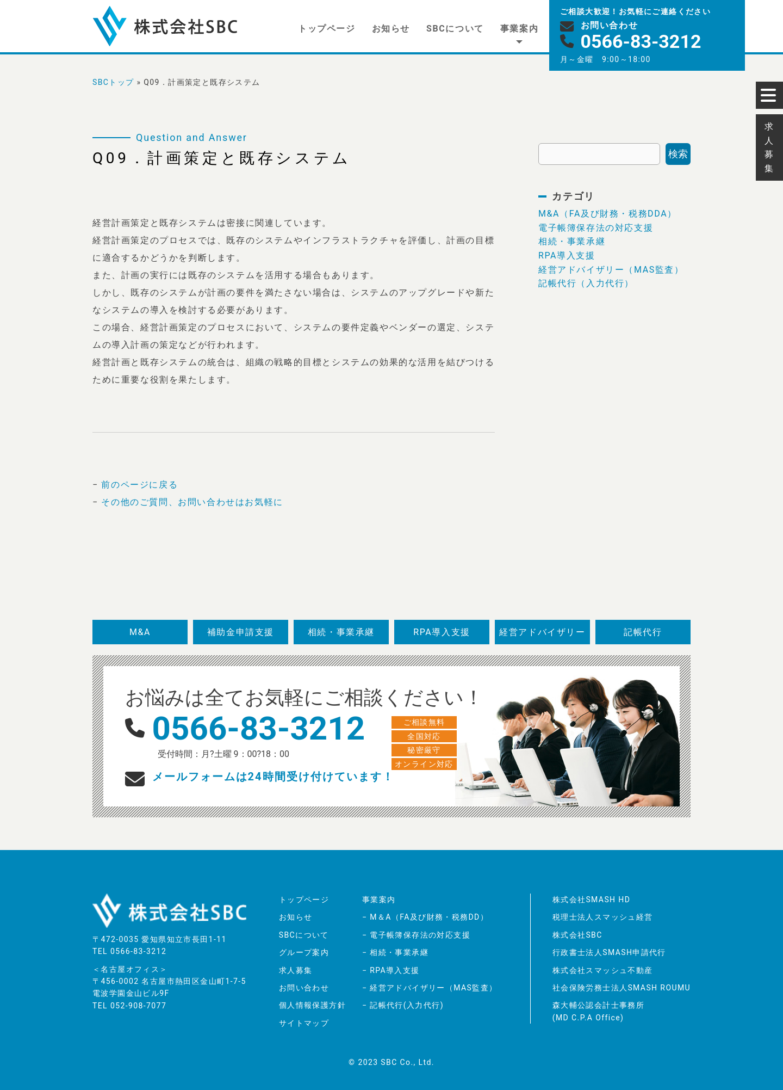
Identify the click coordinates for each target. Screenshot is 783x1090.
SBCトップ (113, 82)
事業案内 (519, 28)
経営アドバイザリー (542, 632)
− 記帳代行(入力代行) (403, 1005)
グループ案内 (304, 952)
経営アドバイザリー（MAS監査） (611, 269)
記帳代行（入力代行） (586, 283)
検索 (678, 153)
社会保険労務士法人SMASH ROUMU (621, 987)
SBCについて (455, 28)
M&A (140, 632)
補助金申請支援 (240, 632)
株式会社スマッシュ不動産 (602, 970)
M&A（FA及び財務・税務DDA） (607, 213)
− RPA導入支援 (391, 970)
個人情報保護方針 (312, 1005)
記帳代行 (643, 632)
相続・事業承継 (571, 241)
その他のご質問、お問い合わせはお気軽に (192, 502)
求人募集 (296, 970)
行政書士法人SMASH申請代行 (609, 952)
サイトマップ (304, 1023)
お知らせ (391, 28)
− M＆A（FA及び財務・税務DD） (425, 917)
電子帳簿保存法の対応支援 (595, 228)
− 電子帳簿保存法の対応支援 (416, 935)
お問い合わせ (304, 987)
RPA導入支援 (566, 255)
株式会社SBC (577, 935)
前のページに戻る (139, 484)
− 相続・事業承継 (395, 952)
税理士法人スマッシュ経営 (602, 917)
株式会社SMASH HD (591, 899)
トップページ (327, 28)
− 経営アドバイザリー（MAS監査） (429, 987)
